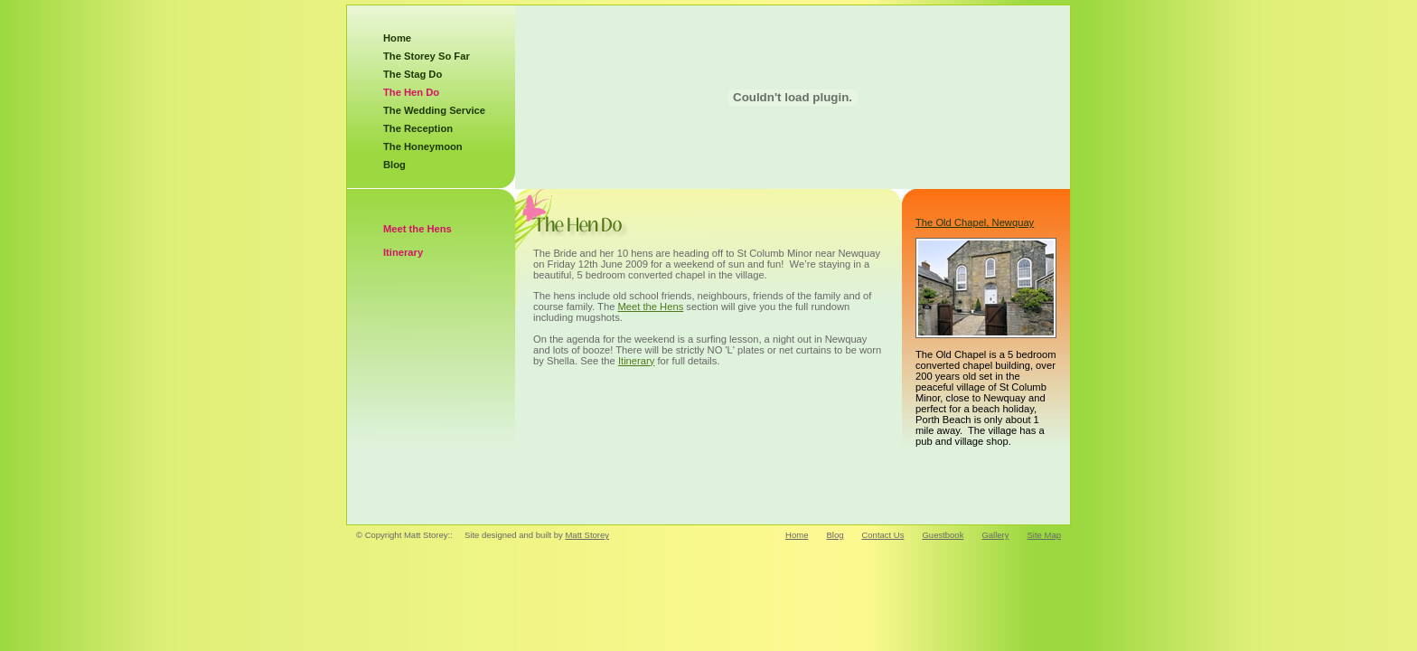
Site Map (1045, 535)
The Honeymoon (423, 146)
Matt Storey (587, 535)
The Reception (418, 128)
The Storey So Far (426, 56)
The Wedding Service (434, 110)
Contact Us (882, 535)
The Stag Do (412, 74)
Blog (394, 164)
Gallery (995, 535)
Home (397, 38)
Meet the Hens (417, 228)
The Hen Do (411, 92)
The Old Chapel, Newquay (974, 222)
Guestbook (942, 535)
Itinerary (403, 252)
